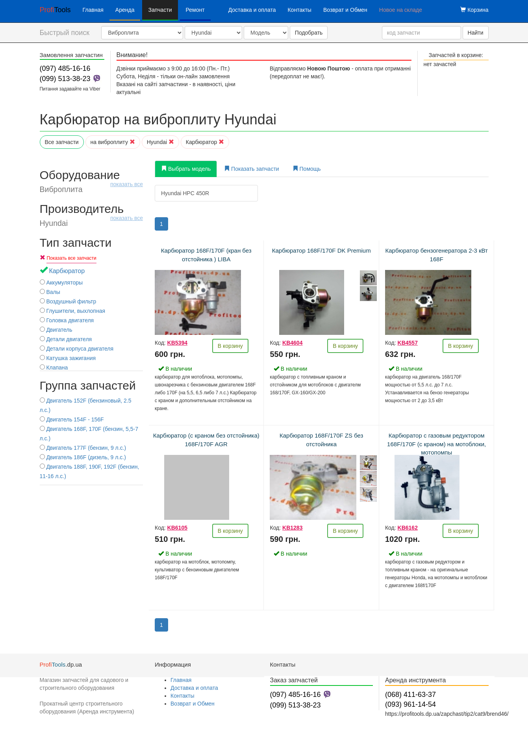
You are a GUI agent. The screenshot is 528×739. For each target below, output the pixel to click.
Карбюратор (205, 142)
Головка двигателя (67, 320)
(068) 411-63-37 (410, 694)
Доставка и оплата (252, 10)
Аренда (125, 10)
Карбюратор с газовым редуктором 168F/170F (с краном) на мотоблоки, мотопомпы (436, 444)
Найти (476, 33)
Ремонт (195, 10)
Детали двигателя (66, 339)
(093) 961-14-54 (410, 704)
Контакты (299, 10)
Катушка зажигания (68, 358)
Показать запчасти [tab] (251, 169)
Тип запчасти (76, 242)
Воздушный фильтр (68, 301)
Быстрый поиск (65, 33)
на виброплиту (113, 142)
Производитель (91, 214)
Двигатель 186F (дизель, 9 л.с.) (83, 457)
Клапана (54, 367)
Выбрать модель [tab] (186, 169)
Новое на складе (400, 10)
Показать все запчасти (71, 258)
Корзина (474, 10)
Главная (93, 10)
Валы (50, 292)
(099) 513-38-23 (65, 79)
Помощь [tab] (307, 169)
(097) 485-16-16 (65, 68)
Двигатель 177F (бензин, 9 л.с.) (83, 448)
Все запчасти (62, 142)
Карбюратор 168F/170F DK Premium (321, 250)
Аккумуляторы (61, 282)
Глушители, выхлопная (73, 311)
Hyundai (160, 142)
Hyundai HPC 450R (185, 193)
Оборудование (91, 181)
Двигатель (56, 330)
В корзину (230, 346)
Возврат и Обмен (345, 10)
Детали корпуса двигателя (77, 348)
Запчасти (160, 10)
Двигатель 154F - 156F (72, 419)
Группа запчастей (88, 385)
